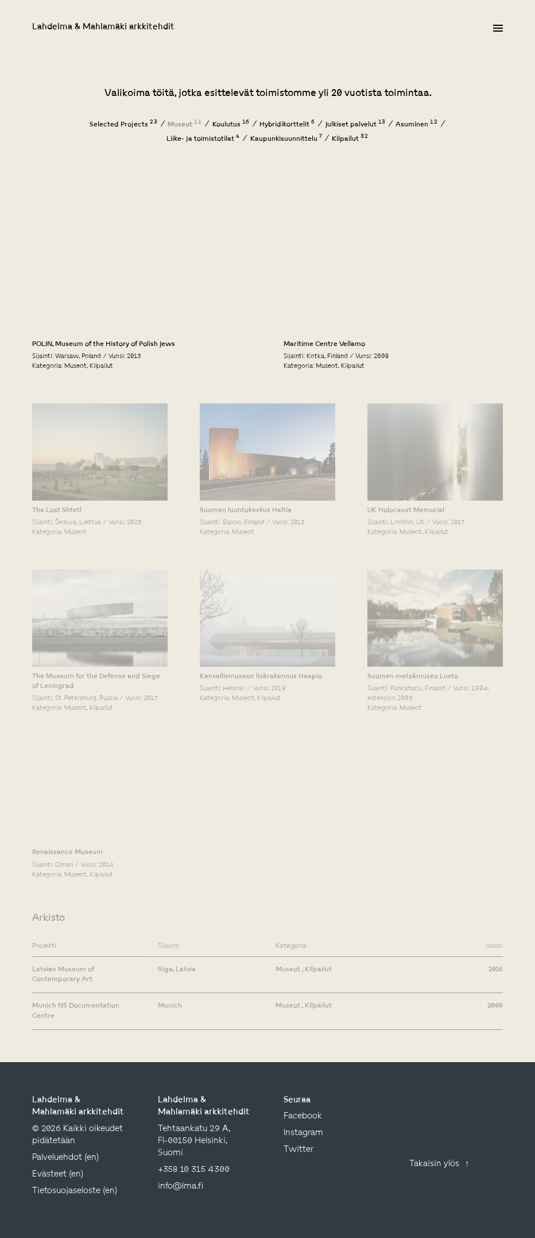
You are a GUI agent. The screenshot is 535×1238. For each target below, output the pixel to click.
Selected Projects (124, 124)
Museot (185, 124)
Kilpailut (350, 139)
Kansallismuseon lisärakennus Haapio (261, 676)
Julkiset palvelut (355, 124)
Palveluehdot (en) (65, 1158)
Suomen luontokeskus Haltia (246, 510)
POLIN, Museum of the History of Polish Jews (103, 344)
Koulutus (231, 124)
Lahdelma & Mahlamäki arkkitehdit (103, 27)
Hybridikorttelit (287, 124)
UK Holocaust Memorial (405, 510)
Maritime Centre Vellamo (324, 344)
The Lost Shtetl (57, 510)
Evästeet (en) (57, 1174)
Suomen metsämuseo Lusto (412, 676)
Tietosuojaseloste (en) (74, 1191)
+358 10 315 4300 (194, 1170)
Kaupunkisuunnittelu (286, 139)
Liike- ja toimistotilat (203, 139)
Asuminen (417, 124)
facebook (303, 1116)
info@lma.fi (180, 1186)
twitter (298, 1149)
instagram (303, 1133)
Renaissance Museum (67, 852)
